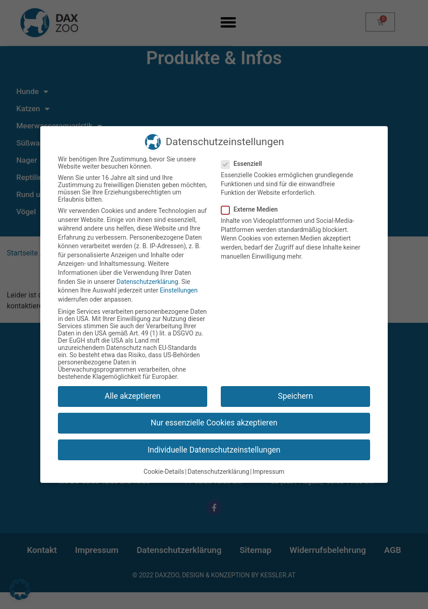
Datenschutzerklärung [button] (218, 472)
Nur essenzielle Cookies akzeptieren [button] (214, 423)
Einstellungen (179, 291)
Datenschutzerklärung (147, 282)
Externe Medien (252, 210)
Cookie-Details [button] (163, 472)
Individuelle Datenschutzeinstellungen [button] (213, 450)
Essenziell (244, 164)
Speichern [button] (295, 396)
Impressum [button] (268, 472)
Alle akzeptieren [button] (133, 396)
